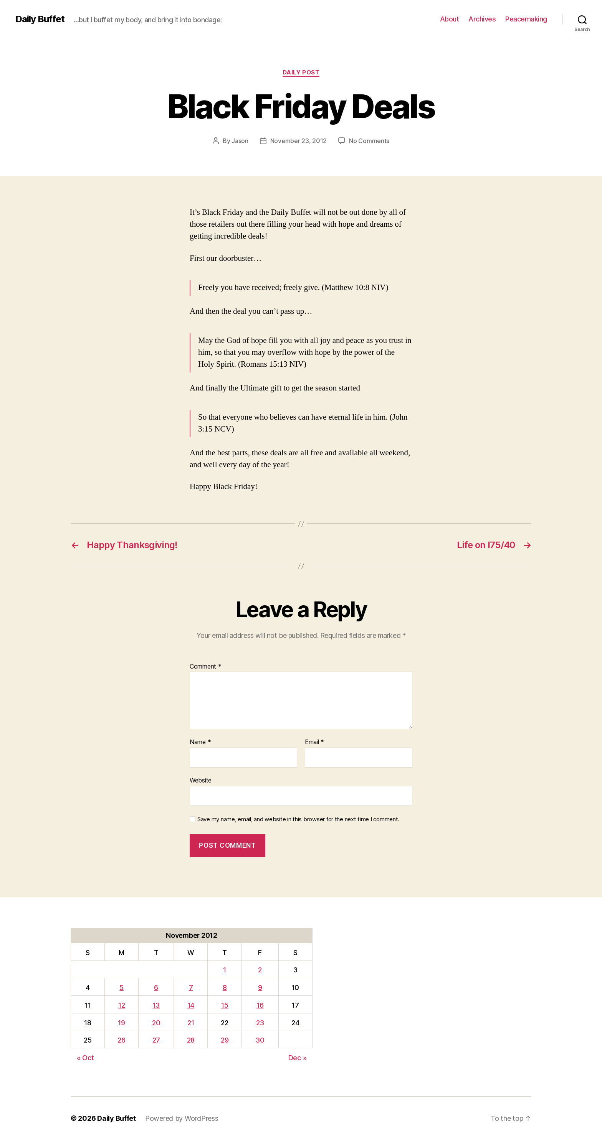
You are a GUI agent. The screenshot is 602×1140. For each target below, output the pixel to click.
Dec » (297, 1058)
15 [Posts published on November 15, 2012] (224, 1005)
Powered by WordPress (181, 1118)
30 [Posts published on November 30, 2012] (260, 1040)
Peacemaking (526, 19)
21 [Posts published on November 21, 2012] (190, 1023)
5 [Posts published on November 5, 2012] (121, 987)
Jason (240, 141)
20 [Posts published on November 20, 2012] (156, 1023)
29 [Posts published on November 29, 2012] (224, 1040)
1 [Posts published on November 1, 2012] (224, 970)
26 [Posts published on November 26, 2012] (121, 1040)
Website (201, 780)
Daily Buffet (39, 19)
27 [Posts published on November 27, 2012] (156, 1040)
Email (314, 742)
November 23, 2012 (298, 141)
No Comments (369, 141)
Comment (206, 666)
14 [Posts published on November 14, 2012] (190, 1005)
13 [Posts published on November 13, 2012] (156, 1005)
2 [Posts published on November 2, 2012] (260, 970)
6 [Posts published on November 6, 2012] (156, 987)
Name (200, 742)
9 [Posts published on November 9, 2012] (260, 987)
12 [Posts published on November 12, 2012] (121, 1005)
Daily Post (301, 72)
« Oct (85, 1058)
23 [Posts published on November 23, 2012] (260, 1023)
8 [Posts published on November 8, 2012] (225, 987)
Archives (482, 19)
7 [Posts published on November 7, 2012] (191, 987)
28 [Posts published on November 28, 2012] (191, 1040)
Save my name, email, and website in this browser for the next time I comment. (298, 819)
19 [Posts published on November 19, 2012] (121, 1023)
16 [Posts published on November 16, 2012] (259, 1005)
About (449, 19)
